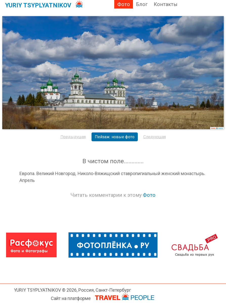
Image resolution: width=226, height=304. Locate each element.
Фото (123, 4)
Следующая (154, 136)
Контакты (165, 4)
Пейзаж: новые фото (114, 136)
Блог (142, 4)
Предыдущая (73, 136)
